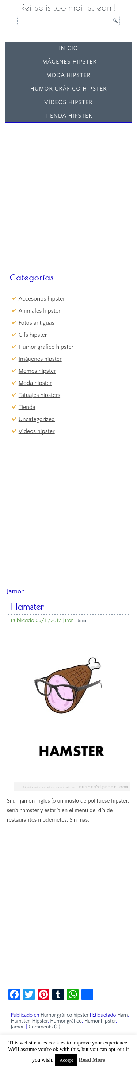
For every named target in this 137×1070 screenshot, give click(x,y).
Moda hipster (68, 75)
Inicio (68, 48)
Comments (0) (44, 1027)
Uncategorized (37, 419)
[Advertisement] (68, 194)
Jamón (18, 1027)
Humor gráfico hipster (68, 88)
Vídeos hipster (68, 102)
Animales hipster (40, 310)
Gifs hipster (33, 335)
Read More (92, 1060)
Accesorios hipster (42, 298)
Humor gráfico (66, 1021)
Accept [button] (66, 1060)
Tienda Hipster (68, 115)
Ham (122, 1015)
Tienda (27, 407)
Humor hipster (100, 1021)
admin (80, 620)
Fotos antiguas (36, 323)
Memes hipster (37, 371)
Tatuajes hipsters (39, 395)
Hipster (39, 1021)
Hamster (27, 606)
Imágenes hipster (68, 61)
